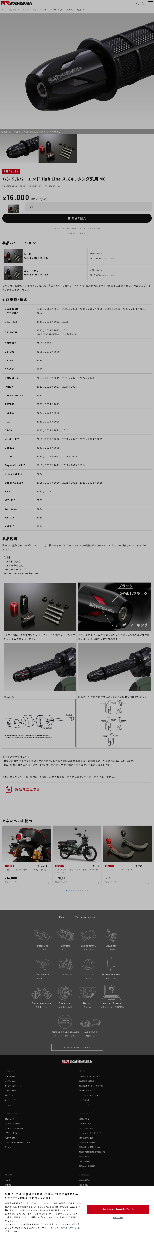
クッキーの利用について (64, 1227)
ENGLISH (118, 1217)
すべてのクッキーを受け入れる (118, 1209)
